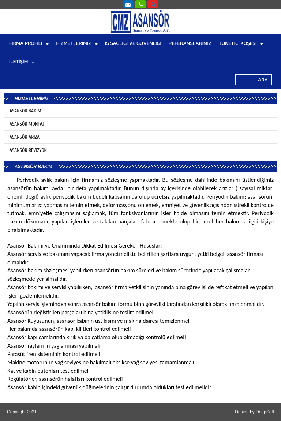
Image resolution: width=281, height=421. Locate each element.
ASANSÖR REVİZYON (28, 150)
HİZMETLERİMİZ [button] (77, 43)
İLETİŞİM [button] (21, 61)
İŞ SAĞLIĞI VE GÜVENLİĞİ (133, 43)
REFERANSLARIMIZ (190, 43)
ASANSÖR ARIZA (25, 137)
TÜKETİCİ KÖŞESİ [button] (241, 43)
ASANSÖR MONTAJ (27, 124)
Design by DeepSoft (254, 411)
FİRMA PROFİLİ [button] (29, 43)
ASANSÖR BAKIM (25, 111)
